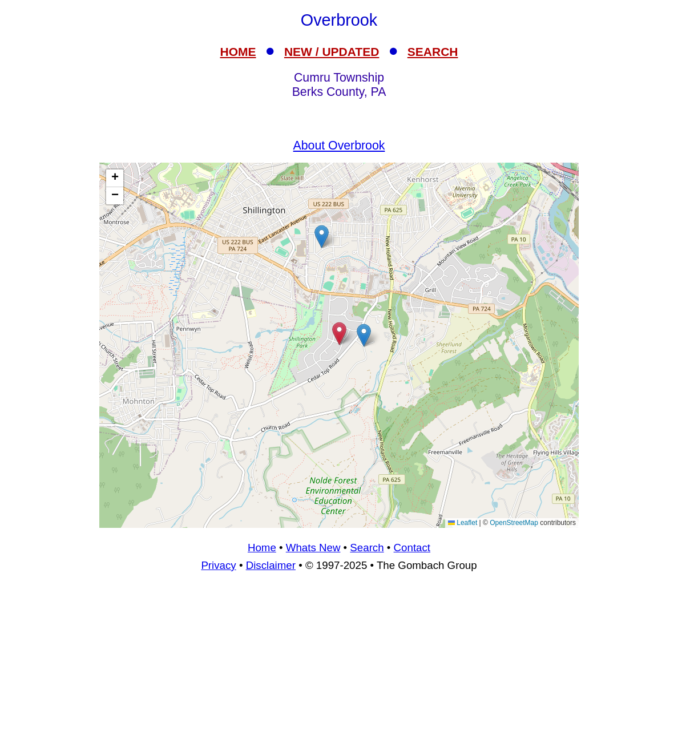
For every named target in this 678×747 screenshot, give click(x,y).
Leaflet (462, 523)
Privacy (218, 565)
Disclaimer (271, 565)
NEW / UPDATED (331, 51)
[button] (364, 335)
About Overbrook (339, 145)
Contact (412, 548)
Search (367, 548)
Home (262, 548)
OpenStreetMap (514, 523)
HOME (238, 51)
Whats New (313, 548)
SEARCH (432, 51)
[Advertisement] (339, 664)
